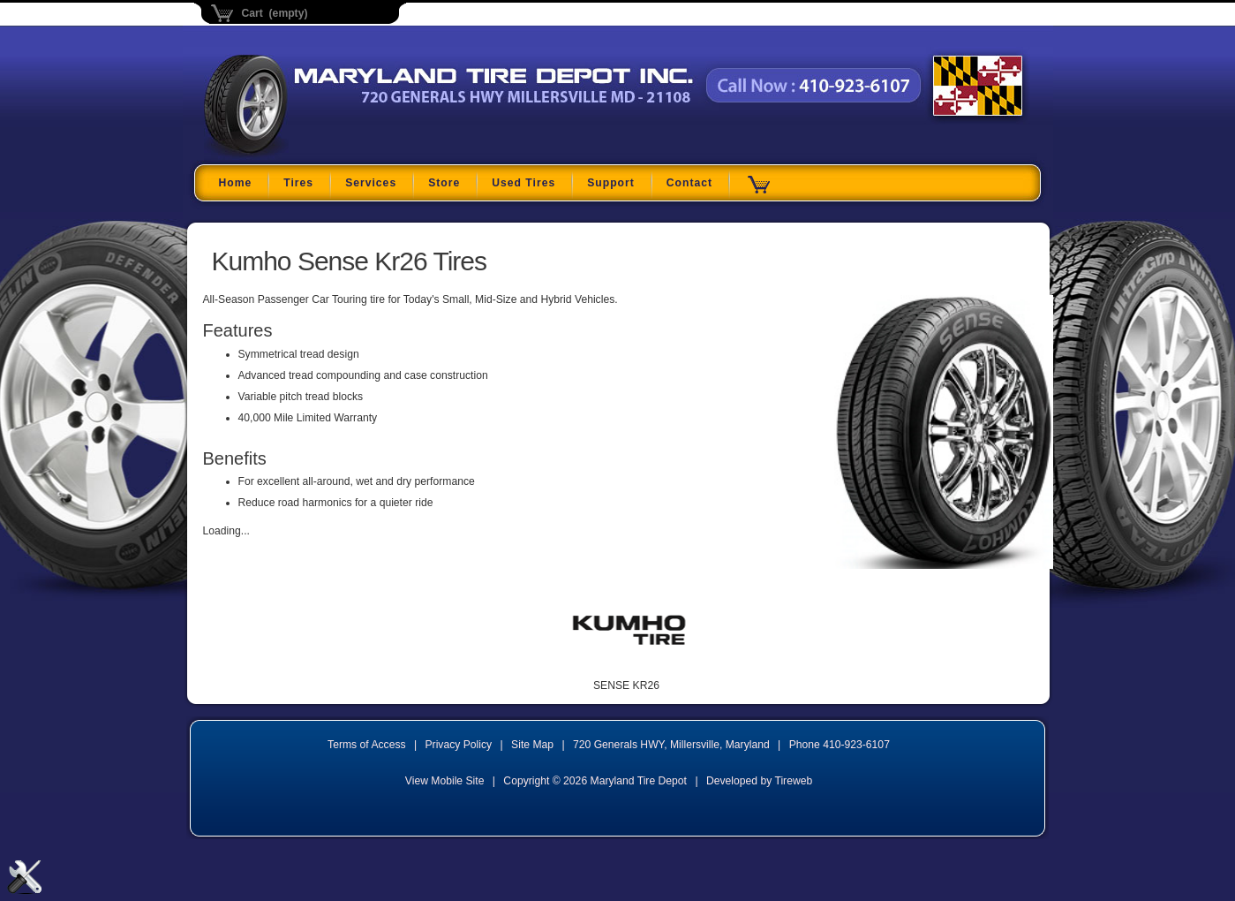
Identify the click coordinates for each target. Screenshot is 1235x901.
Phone (839, 744)
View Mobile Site (445, 781)
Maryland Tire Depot (314, 154)
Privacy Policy (459, 744)
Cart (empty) (275, 13)
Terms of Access (367, 744)
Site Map (532, 744)
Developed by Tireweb (759, 781)
